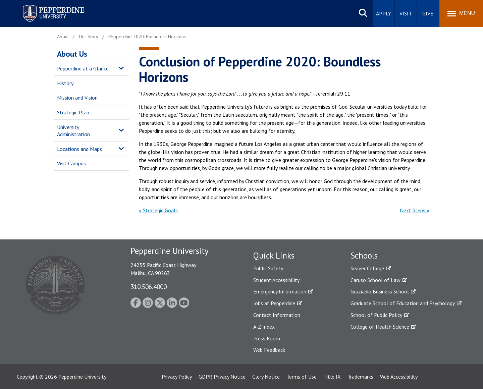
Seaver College (367, 268)
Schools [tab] (364, 255)
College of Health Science (380, 326)
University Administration (73, 130)
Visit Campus (71, 163)
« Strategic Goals (158, 210)
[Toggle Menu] (461, 13)
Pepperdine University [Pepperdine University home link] (45, 6)
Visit (405, 13)
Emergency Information (279, 291)
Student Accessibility (276, 280)
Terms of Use (301, 376)
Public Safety (268, 268)
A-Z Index (264, 326)
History (65, 83)
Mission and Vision (77, 97)
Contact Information (276, 315)
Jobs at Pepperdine (274, 303)
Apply (383, 13)
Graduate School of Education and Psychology (403, 303)
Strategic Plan (73, 112)
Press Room (266, 338)
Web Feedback (269, 349)
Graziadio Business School (380, 291)
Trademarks (360, 376)
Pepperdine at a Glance (83, 68)
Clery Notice (266, 376)
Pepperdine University (82, 376)
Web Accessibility (399, 376)
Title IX (332, 376)
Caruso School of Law (375, 280)
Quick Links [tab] (273, 255)
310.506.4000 (148, 286)
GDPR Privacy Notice (222, 376)
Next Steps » (414, 210)
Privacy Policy (177, 376)
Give (427, 13)
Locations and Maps (79, 149)
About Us (72, 54)
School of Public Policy (376, 315)
